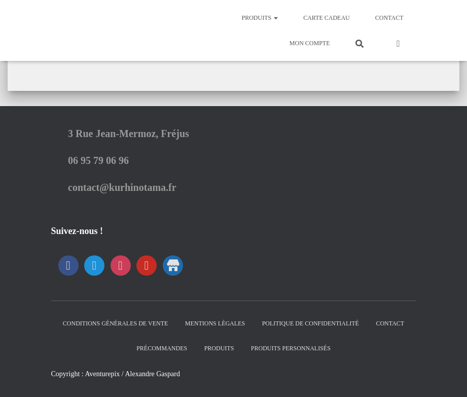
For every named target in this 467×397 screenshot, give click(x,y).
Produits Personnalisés (291, 348)
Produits (259, 17)
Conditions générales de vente (115, 323)
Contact (389, 17)
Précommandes (161, 348)
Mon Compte (310, 43)
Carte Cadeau (326, 17)
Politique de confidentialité (310, 323)
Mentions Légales (215, 323)
